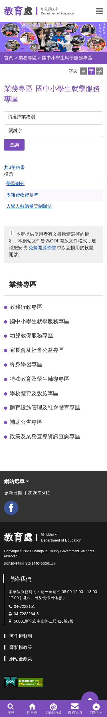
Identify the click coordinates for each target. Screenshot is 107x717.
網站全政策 (20, 658)
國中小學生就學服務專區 (67, 57)
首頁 (8, 57)
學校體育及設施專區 (34, 393)
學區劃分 (15, 183)
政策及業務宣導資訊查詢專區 (45, 436)
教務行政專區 (26, 307)
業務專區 (28, 57)
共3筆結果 (14, 167)
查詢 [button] (14, 144)
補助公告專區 (26, 422)
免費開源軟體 (42, 247)
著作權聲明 (20, 636)
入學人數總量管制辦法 (29, 206)
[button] (99, 11)
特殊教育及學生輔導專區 (39, 379)
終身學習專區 (26, 364)
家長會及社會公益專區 (37, 350)
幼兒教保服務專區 (31, 336)
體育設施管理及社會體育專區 (45, 408)
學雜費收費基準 (22, 195)
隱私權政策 (20, 647)
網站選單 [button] (16, 481)
